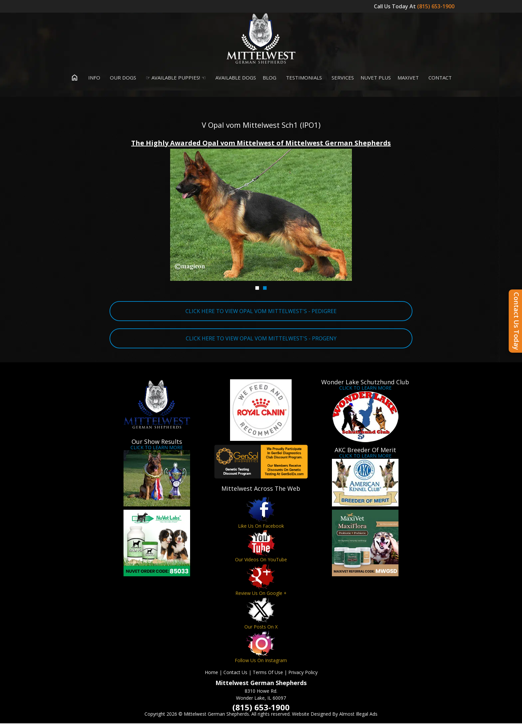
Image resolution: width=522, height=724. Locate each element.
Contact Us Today (516, 321)
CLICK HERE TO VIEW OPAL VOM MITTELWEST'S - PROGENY (261, 338)
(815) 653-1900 (436, 6)
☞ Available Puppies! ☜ (174, 78)
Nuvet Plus (376, 78)
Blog (269, 78)
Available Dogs (234, 78)
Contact (438, 78)
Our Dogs (121, 78)
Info (92, 78)
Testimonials (302, 78)
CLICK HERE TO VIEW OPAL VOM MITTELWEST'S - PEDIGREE (261, 311)
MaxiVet (408, 78)
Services (341, 78)
